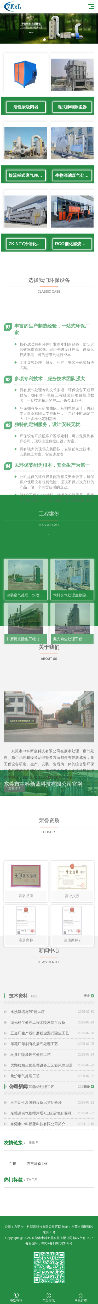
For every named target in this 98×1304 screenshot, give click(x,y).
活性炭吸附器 (25, 113)
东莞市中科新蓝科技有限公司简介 (52, 1137)
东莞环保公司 (38, 1163)
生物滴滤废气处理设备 (73, 181)
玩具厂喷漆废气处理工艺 (52, 1084)
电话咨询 (16, 1297)
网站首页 (81, 1297)
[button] (44, 39)
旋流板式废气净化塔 (27, 181)
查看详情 (14, 818)
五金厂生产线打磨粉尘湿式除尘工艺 (52, 1062)
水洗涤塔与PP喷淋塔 (52, 1041)
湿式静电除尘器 (72, 113)
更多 (87, 1025)
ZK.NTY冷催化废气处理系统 (27, 250)
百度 (12, 1163)
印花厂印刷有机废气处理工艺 (52, 1073)
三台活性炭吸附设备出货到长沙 (52, 1116)
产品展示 (48, 1297)
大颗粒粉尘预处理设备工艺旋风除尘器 (52, 1094)
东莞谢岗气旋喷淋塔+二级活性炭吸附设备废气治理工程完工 (52, 1127)
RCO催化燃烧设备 (72, 250)
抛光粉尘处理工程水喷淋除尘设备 (52, 1052)
